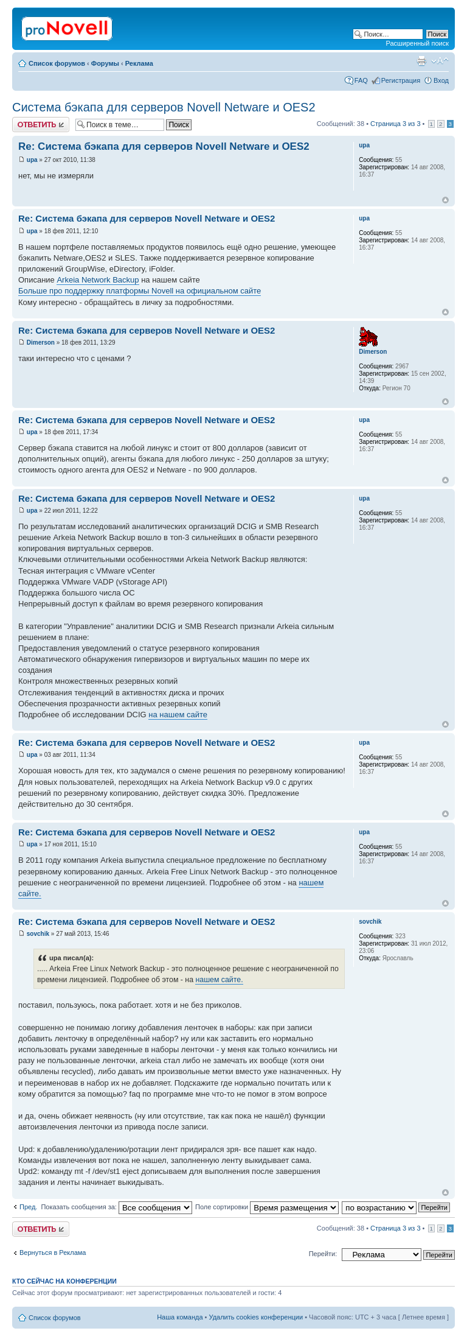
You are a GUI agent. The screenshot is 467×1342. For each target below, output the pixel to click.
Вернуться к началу (445, 200)
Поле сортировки (267, 1206)
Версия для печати (421, 60)
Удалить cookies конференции (256, 1317)
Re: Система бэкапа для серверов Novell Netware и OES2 (164, 146)
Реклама (139, 63)
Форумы (105, 63)
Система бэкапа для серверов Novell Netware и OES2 (164, 107)
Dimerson (41, 342)
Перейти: (323, 1253)
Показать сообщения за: (116, 1206)
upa (32, 159)
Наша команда (179, 1317)
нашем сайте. (219, 979)
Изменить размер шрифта (440, 60)
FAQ (361, 80)
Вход (441, 80)
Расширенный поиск (417, 43)
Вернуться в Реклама (52, 1252)
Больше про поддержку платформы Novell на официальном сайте (139, 290)
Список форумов (57, 63)
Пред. (28, 1206)
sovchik (38, 933)
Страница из (395, 123)
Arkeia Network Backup (98, 279)
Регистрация (400, 80)
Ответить (40, 124)
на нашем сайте (177, 714)
